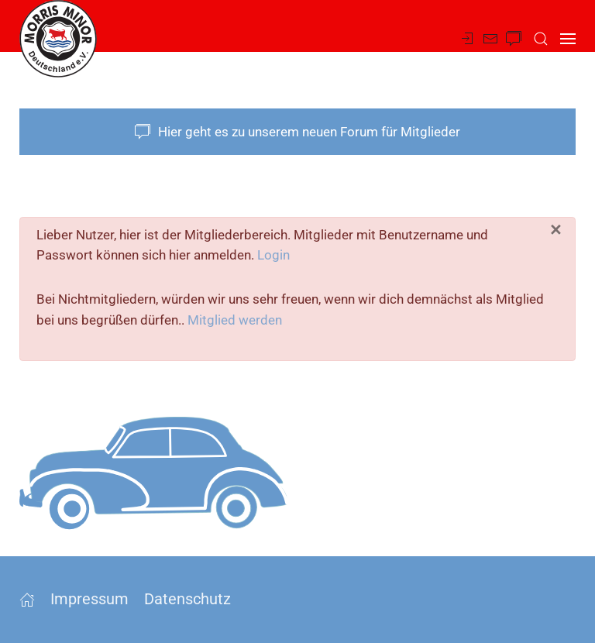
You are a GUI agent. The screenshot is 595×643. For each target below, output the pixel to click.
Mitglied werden (234, 320)
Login (273, 255)
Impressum (89, 599)
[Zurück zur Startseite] (58, 38)
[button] (541, 38)
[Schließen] (556, 230)
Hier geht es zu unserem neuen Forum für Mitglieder (297, 131)
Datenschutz (187, 599)
